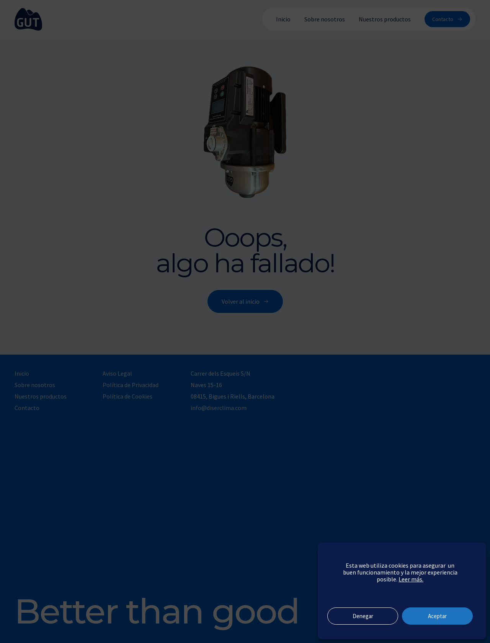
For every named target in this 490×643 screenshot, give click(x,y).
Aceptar (437, 616)
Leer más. (411, 579)
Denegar (363, 616)
